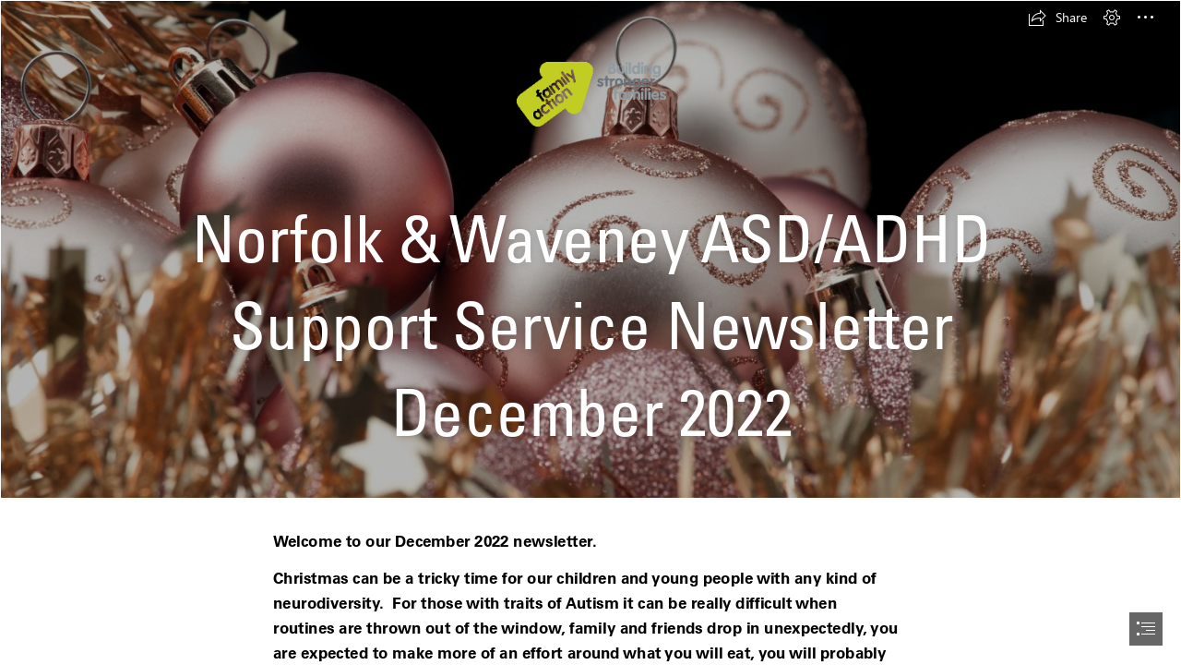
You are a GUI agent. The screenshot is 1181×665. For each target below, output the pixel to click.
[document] (590, 332)
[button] (1057, 17)
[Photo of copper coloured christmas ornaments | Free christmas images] (590, 249)
